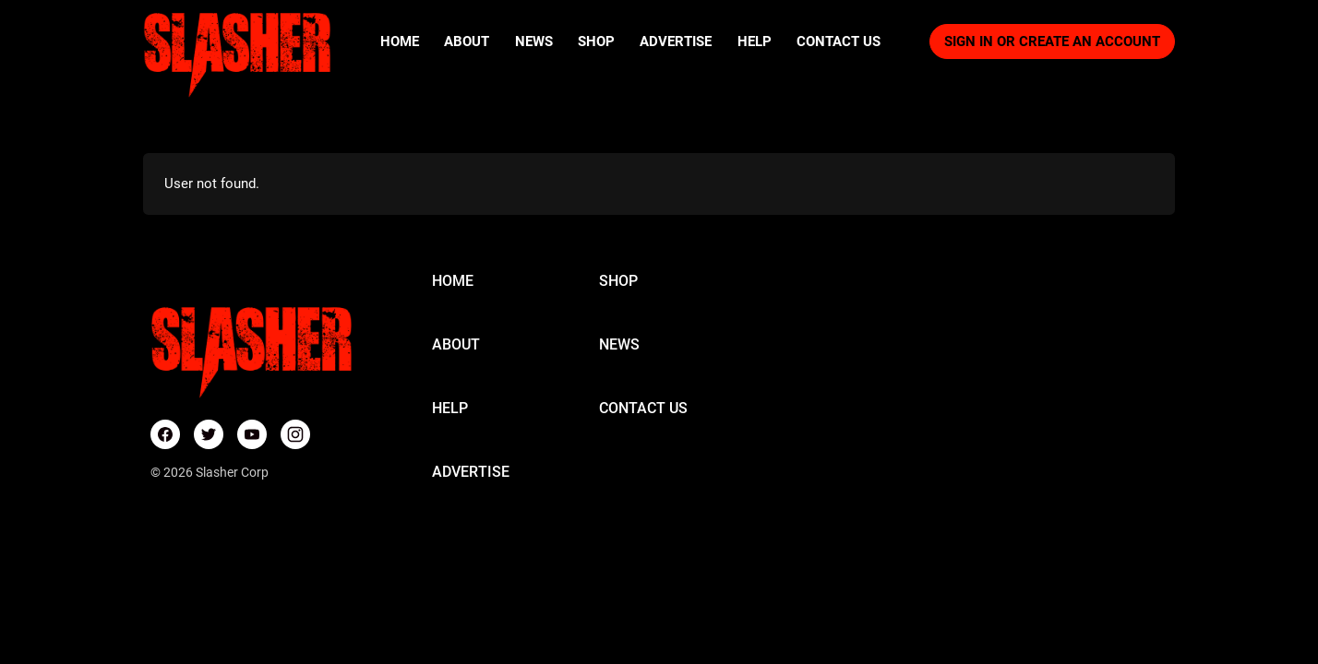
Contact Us (839, 41)
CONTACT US (643, 408)
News (534, 41)
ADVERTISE (470, 471)
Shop (596, 41)
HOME (452, 281)
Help (754, 41)
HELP (450, 408)
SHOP (618, 281)
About (466, 41)
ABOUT (456, 344)
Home (399, 41)
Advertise (676, 41)
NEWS (619, 344)
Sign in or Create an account (1052, 41)
